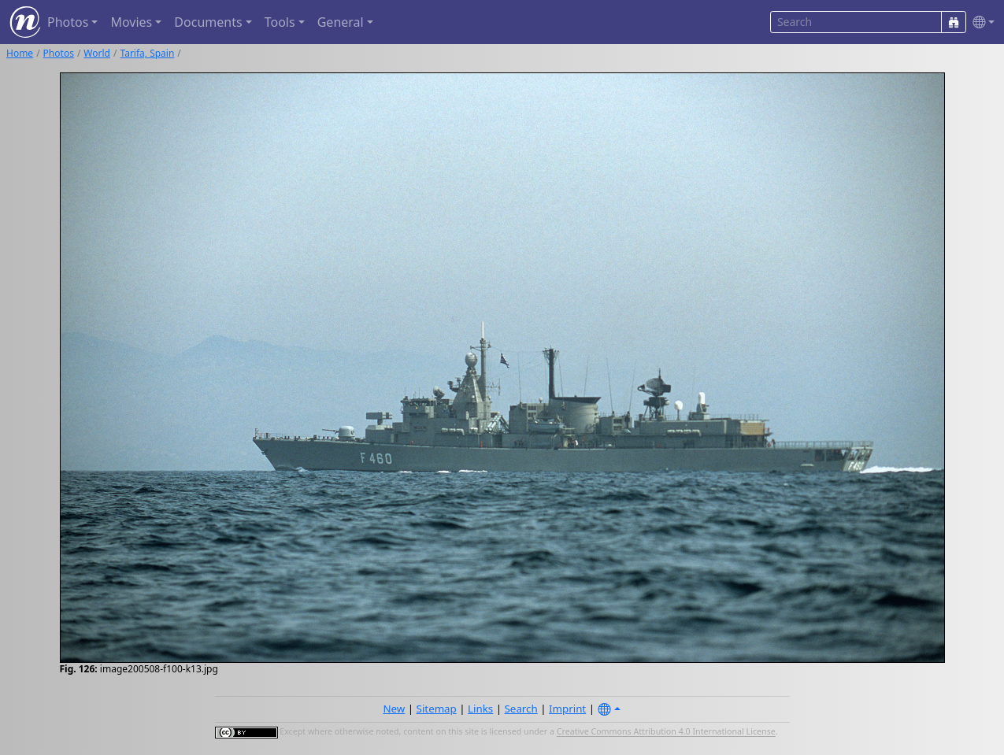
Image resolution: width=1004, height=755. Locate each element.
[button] (980, 22)
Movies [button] (131, 22)
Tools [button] (280, 22)
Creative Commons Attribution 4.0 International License (666, 732)
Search (521, 708)
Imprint (567, 708)
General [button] (340, 22)
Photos (58, 53)
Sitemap (437, 708)
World (96, 53)
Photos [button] (67, 22)
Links (480, 708)
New (394, 708)
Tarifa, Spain (147, 53)
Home (19, 53)
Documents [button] (208, 22)
